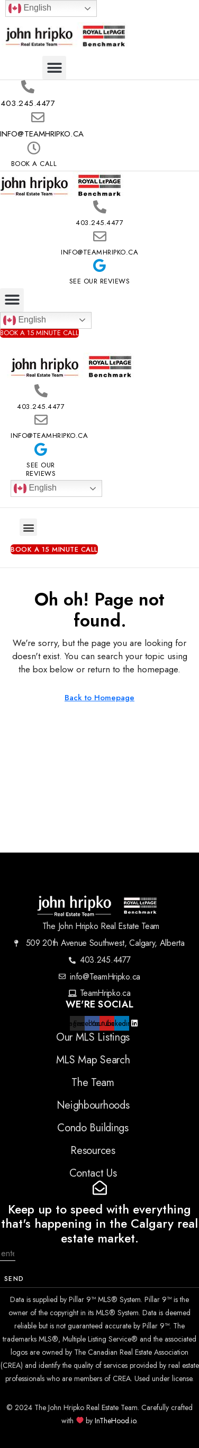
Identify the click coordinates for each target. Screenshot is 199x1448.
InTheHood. (113, 1420)
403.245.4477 (28, 103)
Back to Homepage (99, 697)
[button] (54, 68)
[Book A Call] (33, 148)
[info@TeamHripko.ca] (37, 117)
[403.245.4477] (27, 86)
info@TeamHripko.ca (42, 134)
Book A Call (34, 164)
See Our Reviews (99, 281)
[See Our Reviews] (99, 265)
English (29, 8)
